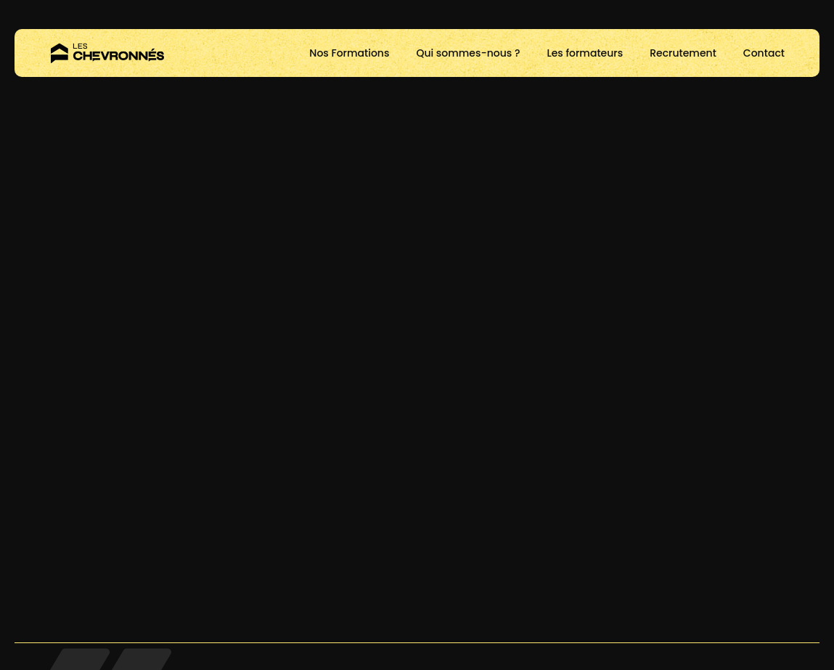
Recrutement (683, 53)
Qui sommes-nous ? (468, 53)
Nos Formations (349, 53)
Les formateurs (585, 53)
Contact (764, 53)
